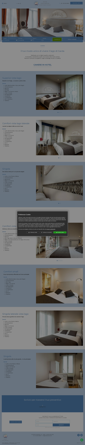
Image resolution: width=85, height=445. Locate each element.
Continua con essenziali (46, 232)
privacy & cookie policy (51, 229)
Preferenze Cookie (32, 232)
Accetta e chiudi (60, 232)
